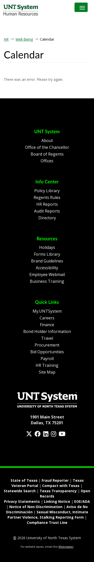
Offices (47, 161)
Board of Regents (47, 154)
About (47, 140)
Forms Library (47, 254)
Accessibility (47, 267)
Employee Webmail (47, 274)
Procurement (47, 345)
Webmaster (65, 546)
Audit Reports (47, 211)
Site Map (47, 372)
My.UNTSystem (47, 311)
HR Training (47, 365)
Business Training (47, 281)
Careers (47, 318)
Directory (47, 218)
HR (6, 39)
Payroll (47, 358)
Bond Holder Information (47, 331)
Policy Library (47, 190)
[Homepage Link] (47, 399)
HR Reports (47, 204)
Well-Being (24, 39)
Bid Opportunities (47, 352)
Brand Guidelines (47, 261)
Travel (47, 338)
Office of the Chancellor (47, 147)
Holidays (47, 247)
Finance (47, 324)
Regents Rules (47, 197)
